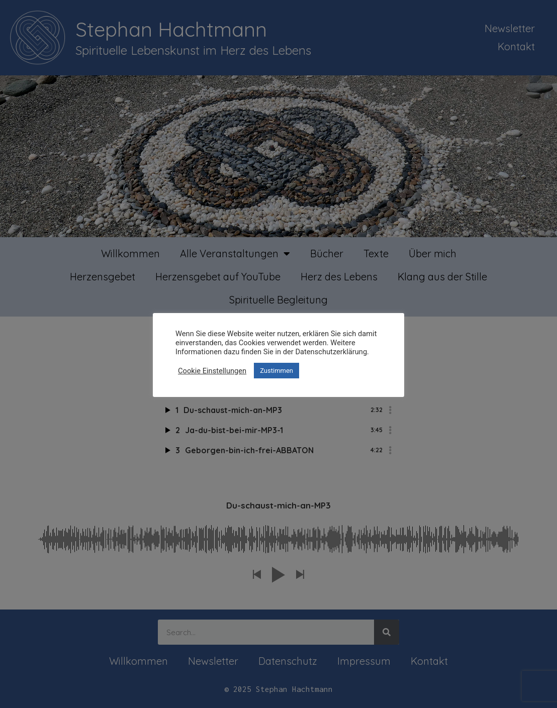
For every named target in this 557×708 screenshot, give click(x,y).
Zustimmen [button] (276, 370)
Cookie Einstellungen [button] (212, 370)
